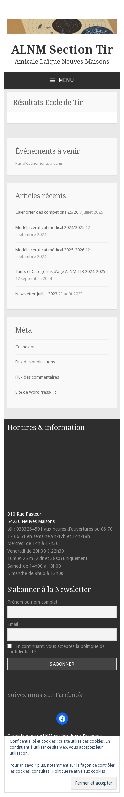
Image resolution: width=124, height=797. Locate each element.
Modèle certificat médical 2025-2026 (49, 249)
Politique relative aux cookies (78, 771)
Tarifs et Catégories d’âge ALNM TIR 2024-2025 (60, 271)
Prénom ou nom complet (32, 602)
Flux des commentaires (37, 377)
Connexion (25, 346)
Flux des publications (35, 361)
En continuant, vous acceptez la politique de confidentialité (55, 649)
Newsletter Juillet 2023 (36, 293)
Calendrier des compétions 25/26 (46, 212)
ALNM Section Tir (62, 49)
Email (12, 624)
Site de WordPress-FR (35, 392)
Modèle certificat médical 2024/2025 (49, 227)
